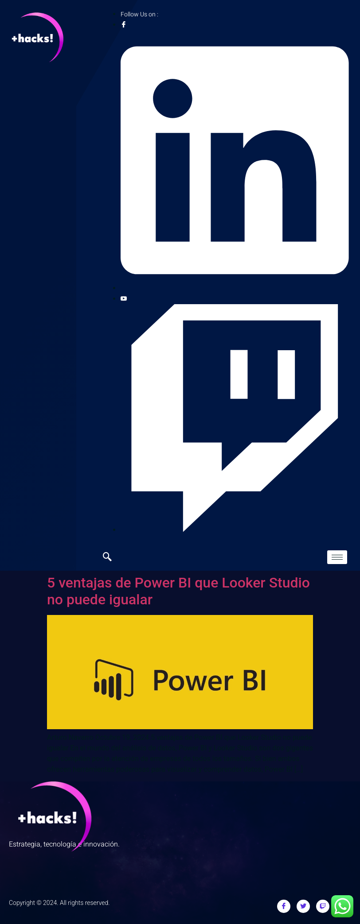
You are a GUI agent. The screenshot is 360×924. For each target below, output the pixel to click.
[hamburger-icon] (337, 557)
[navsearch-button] (112, 557)
